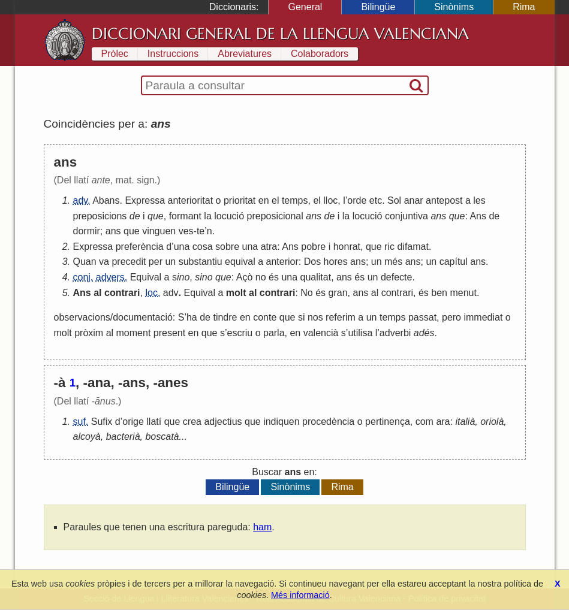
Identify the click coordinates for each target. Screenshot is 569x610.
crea (192, 421)
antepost (444, 200)
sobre (227, 246)
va (104, 261)
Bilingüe (378, 7)
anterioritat (190, 200)
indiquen (281, 421)
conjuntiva (406, 216)
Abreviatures (245, 54)
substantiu (200, 261)
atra (269, 246)
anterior (282, 261)
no (260, 277)
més (393, 261)
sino (203, 277)
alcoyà (87, 436)
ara (443, 421)
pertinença (387, 421)
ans (313, 216)
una (182, 246)
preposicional (275, 216)
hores (336, 261)
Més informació (300, 595)
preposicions (100, 216)
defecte (396, 277)
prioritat (239, 200)
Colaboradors (319, 54)
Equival (145, 277)
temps (295, 200)
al (97, 293)
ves (186, 231)
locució (229, 216)
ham (262, 527)
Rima (524, 7)
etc (375, 200)
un (170, 261)
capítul (453, 261)
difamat (412, 246)
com (424, 421)
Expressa (145, 200)
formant (185, 216)
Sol (394, 200)
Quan (85, 261)
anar (413, 200)
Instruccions (172, 54)
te (200, 231)
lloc (330, 200)
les (479, 200)
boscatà (162, 436)
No (306, 293)
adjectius (223, 421)
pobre (313, 246)
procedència (328, 421)
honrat (346, 246)
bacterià (123, 436)
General (305, 7)
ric (389, 246)
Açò (244, 277)
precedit (129, 261)
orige (133, 421)
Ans (477, 216)
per (155, 261)
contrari (122, 293)
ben (439, 293)
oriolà (492, 421)
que (155, 216)
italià (465, 421)
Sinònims (454, 7)
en (263, 200)
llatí (153, 421)
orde (356, 200)
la (207, 216)
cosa (202, 246)
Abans (105, 200)
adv (171, 293)
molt (236, 293)
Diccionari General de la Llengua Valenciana (280, 33)
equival (240, 261)
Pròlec (114, 54)
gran (338, 293)
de (135, 216)
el (275, 200)
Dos (312, 261)
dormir (86, 231)
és (274, 277)
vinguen (159, 231)
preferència (140, 246)
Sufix (102, 421)
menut (463, 293)
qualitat (316, 277)
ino (183, 277)
